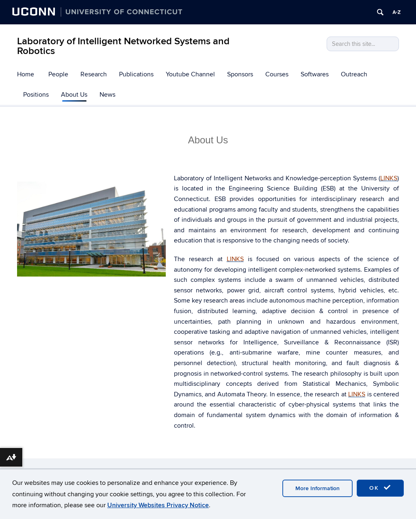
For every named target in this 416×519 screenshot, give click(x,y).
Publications (136, 74)
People (58, 74)
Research (93, 74)
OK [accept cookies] (380, 487)
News (107, 95)
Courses (276, 74)
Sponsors (240, 74)
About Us (74, 95)
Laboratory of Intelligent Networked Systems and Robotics (123, 46)
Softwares (315, 74)
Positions (36, 95)
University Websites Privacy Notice (158, 505)
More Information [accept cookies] (317, 488)
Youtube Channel (190, 74)
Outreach (354, 74)
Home (25, 74)
